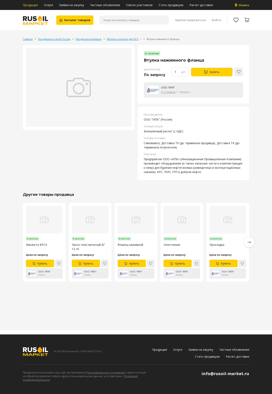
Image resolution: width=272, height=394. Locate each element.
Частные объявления (105, 5)
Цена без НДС (152, 73)
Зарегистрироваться (189, 22)
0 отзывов (168, 96)
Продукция (30, 5)
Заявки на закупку (71, 5)
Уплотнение (172, 249)
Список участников (139, 5)
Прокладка (216, 249)
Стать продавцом (171, 5)
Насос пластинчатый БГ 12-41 (88, 251)
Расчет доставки (201, 5)
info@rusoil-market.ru (225, 373)
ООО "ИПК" (169, 91)
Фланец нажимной (130, 249)
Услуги (48, 5)
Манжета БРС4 (36, 249)
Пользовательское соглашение (106, 372)
